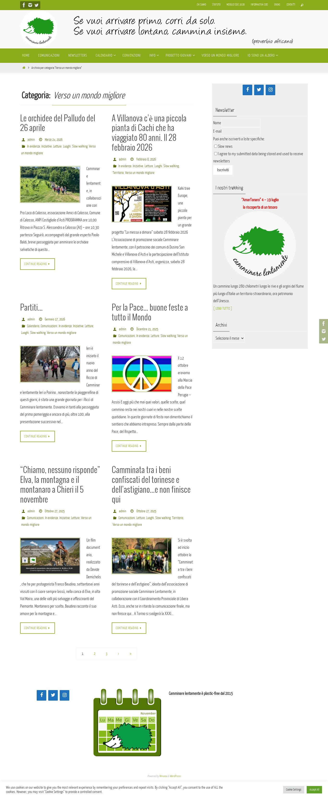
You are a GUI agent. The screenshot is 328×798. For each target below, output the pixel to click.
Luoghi (69, 146)
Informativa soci (259, 4)
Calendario (33, 326)
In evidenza (34, 146)
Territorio (118, 173)
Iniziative (47, 146)
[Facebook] (247, 90)
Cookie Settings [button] (293, 789)
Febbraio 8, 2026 (146, 159)
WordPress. (175, 776)
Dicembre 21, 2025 (148, 329)
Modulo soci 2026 (236, 4)
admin (31, 140)
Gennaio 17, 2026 (55, 320)
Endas (277, 4)
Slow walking (83, 146)
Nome (217, 123)
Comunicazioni (49, 326)
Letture (59, 146)
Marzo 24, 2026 (54, 140)
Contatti (291, 4)
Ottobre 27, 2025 (55, 511)
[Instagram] (270, 90)
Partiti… (31, 308)
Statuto (216, 4)
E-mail (217, 131)
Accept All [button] (314, 789)
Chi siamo (201, 4)
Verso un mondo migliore (36, 153)
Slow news (225, 146)
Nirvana (163, 776)
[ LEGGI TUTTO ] (223, 308)
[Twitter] (259, 90)
